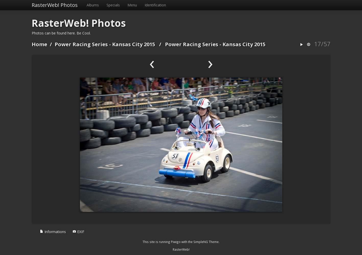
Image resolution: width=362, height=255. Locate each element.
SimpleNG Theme (206, 242)
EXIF (78, 231)
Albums (93, 5)
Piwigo (176, 242)
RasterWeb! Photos (55, 5)
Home (39, 44)
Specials (113, 5)
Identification (155, 5)
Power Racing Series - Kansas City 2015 (105, 44)
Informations (53, 231)
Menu (132, 5)
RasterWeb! (181, 249)
